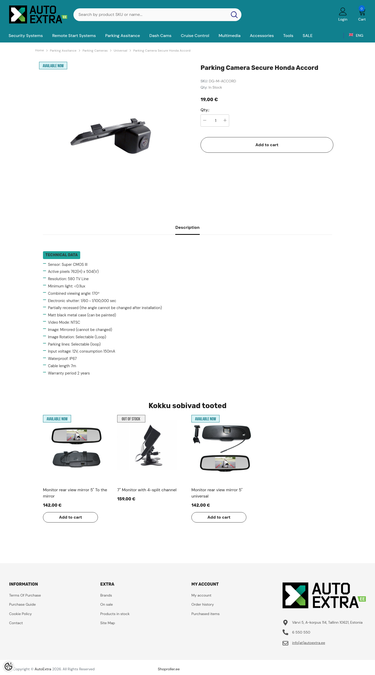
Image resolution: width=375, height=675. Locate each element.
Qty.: (205, 110)
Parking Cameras (95, 50)
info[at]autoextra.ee (308, 642)
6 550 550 (301, 632)
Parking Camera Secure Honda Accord (162, 50)
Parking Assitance (63, 50)
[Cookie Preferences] (8, 666)
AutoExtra (43, 669)
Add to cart (267, 145)
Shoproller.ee (169, 669)
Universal (120, 50)
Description (187, 227)
